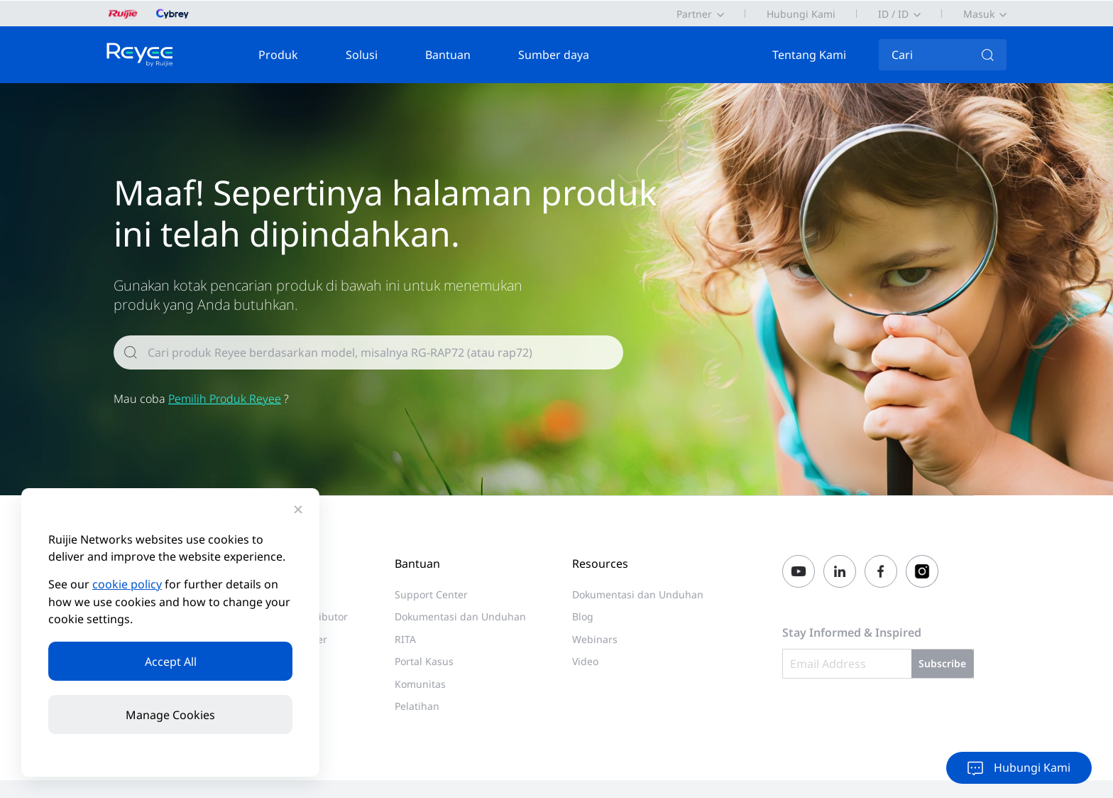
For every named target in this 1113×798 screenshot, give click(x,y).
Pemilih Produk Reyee (224, 398)
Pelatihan (417, 706)
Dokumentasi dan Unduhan (460, 616)
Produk (278, 55)
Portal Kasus (424, 661)
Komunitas (420, 684)
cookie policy (127, 585)
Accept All (171, 661)
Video (585, 661)
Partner (694, 14)
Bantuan (448, 55)
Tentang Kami (809, 55)
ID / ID (893, 14)
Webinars (595, 639)
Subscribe (942, 664)
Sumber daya (553, 55)
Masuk (978, 14)
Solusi (362, 55)
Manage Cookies (170, 715)
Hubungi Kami (801, 14)
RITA (405, 639)
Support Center (431, 594)
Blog (582, 616)
